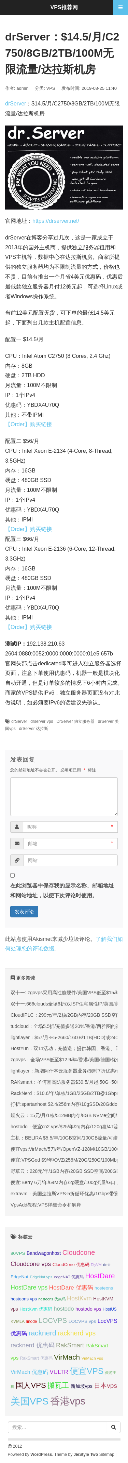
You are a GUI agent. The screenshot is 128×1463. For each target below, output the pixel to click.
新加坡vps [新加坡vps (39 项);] (82, 1386)
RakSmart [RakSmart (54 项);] (70, 1345)
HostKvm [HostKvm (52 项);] (79, 1298)
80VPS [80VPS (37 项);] (18, 1253)
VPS (50, 88)
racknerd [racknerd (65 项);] (42, 1333)
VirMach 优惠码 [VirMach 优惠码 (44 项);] (29, 1372)
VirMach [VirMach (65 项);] (67, 1357)
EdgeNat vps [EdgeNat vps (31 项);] (41, 1277)
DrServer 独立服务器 (75, 721)
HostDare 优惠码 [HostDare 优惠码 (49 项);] (71, 1287)
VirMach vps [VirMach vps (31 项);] (92, 1358)
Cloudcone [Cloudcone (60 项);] (78, 1252)
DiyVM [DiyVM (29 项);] (96, 1265)
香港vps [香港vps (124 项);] (68, 1401)
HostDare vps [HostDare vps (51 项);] (29, 1287)
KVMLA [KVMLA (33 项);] (18, 1321)
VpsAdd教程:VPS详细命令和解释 (46, 1205)
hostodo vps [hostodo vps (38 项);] (88, 1309)
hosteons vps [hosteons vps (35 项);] (24, 1298)
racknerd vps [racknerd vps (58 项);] (77, 1333)
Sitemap (106, 1454)
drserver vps (41, 721)
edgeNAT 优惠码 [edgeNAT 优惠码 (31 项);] (69, 1277)
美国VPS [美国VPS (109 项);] (29, 1401)
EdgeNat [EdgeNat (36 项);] (19, 1276)
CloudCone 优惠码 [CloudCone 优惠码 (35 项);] (71, 1264)
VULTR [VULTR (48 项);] (58, 1372)
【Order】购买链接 (28, 424)
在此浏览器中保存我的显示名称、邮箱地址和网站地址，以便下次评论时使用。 (62, 890)
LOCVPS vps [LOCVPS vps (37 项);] (82, 1321)
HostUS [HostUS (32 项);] (110, 1309)
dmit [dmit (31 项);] (107, 1265)
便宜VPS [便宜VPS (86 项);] (86, 1371)
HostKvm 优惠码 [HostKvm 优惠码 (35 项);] (35, 1309)
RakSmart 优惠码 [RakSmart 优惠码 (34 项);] (36, 1358)
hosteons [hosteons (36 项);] (104, 1288)
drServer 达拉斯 (33, 728)
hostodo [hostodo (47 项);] (64, 1309)
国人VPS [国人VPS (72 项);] (31, 1385)
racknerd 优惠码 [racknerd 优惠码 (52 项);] (33, 1345)
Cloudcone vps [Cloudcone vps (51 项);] (31, 1264)
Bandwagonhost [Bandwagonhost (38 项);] (44, 1253)
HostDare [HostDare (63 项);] (100, 1276)
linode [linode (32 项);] (31, 1321)
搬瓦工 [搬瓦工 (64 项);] (58, 1385)
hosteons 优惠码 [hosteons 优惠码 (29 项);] (51, 1299)
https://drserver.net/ (55, 221)
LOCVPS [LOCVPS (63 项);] (53, 1320)
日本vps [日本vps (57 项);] (105, 1385)
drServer (15, 103)
